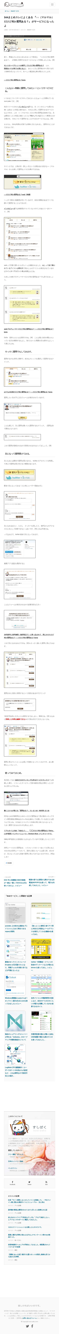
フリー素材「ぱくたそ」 (16, 1154)
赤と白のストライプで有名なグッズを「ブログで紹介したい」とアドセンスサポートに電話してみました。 (29, 1218)
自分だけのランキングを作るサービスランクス (32, 780)
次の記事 (51, 877)
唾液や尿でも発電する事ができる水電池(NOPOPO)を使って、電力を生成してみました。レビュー (42, 882)
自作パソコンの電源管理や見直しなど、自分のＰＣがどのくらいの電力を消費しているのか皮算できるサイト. (42, 1002)
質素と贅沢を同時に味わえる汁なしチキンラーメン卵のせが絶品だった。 (29, 1236)
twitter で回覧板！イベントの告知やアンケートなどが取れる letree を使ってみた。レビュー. (42, 966)
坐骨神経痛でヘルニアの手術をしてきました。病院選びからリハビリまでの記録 (29, 1246)
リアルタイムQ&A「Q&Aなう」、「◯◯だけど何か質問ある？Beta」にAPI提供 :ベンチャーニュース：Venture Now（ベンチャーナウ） (29, 832)
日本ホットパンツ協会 (15, 1161)
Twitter (29, 1183)
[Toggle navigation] (52, 5)
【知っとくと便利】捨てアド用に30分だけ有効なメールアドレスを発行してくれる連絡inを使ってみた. (42, 930)
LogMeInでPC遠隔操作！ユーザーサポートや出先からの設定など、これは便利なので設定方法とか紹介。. (16, 1071)
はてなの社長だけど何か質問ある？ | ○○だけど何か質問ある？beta (28, 392)
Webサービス (31, 30)
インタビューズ (24, 107)
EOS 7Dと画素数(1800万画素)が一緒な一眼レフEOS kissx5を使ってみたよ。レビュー (15, 883)
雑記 (16, 1250)
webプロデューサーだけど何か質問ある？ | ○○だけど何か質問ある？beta (29, 330)
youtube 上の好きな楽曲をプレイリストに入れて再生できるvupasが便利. (16, 928)
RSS (46, 1183)
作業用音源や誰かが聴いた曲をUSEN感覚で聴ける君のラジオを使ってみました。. (42, 1037)
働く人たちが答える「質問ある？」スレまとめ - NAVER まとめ (26, 811)
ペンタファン (12, 1168)
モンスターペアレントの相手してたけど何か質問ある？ (24, 65)
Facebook (13, 1183)
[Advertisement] (29, 1095)
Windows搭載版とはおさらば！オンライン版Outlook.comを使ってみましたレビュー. (16, 1001)
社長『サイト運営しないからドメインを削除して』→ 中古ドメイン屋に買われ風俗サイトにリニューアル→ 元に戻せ (29, 1201)
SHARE (9, 863)
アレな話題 (18, 1205)
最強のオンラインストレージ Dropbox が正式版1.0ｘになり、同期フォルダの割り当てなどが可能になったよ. (16, 966)
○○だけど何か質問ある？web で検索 (17, 195)
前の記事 (7, 877)
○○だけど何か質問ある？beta (14, 80)
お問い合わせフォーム (30, 1318)
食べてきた (18, 1240)
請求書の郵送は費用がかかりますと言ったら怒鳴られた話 (27, 1210)
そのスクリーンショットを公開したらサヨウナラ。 (25, 1227)
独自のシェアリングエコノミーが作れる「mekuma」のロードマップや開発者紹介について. (16, 1037)
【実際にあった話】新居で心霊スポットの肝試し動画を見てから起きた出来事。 (29, 1256)
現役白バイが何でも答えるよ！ (15, 68)
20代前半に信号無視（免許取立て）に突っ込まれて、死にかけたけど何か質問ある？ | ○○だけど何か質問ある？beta (29, 636)
